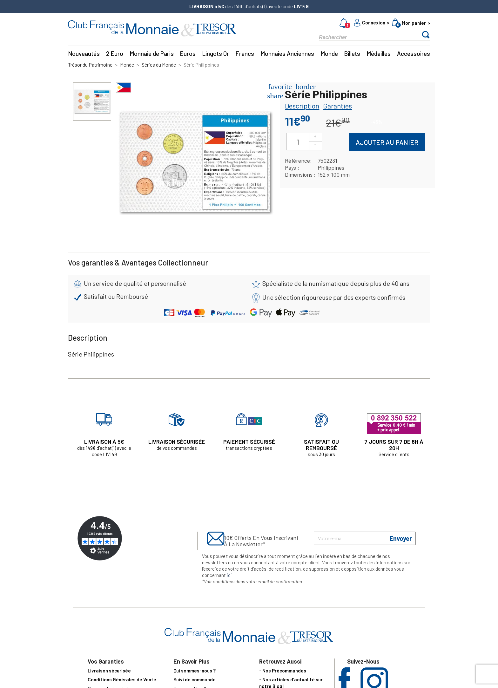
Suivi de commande (194, 679)
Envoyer (401, 538)
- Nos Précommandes (282, 670)
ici (229, 575)
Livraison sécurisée (109, 670)
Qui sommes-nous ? (194, 670)
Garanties (337, 105)
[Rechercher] (363, 37)
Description (302, 105)
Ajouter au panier (387, 142)
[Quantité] (297, 141)
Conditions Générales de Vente (122, 679)
